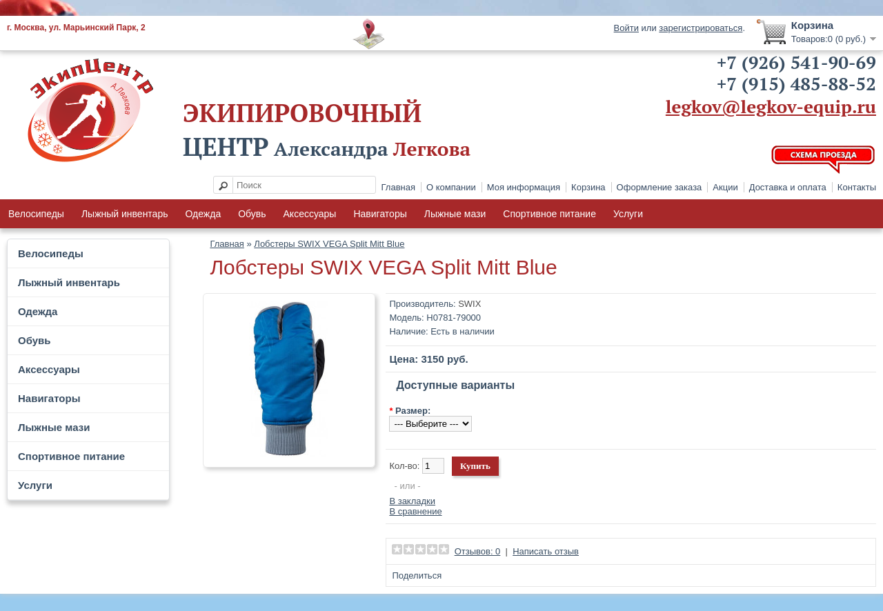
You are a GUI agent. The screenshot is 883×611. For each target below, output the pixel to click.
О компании (451, 187)
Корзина (588, 187)
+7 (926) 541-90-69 (796, 62)
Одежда (203, 213)
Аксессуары (310, 213)
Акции (725, 187)
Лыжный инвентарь (124, 213)
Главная (398, 187)
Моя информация (523, 187)
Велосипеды (36, 213)
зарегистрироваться (700, 28)
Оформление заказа (659, 187)
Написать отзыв (546, 551)
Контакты (856, 187)
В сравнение (415, 511)
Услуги (628, 213)
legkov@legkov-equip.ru (771, 106)
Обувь (252, 213)
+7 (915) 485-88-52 (796, 83)
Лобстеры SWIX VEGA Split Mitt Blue (329, 244)
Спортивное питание (549, 213)
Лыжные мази (455, 213)
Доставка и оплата (787, 187)
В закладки (412, 501)
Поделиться (417, 575)
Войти (626, 28)
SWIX (469, 304)
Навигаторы (379, 213)
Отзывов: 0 (478, 551)
